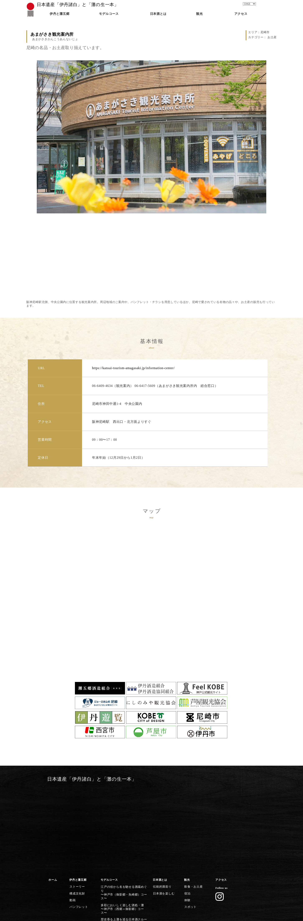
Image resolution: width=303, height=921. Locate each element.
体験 (187, 813)
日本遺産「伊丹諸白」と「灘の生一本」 (78, 4)
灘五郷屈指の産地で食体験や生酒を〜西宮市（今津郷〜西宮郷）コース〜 (125, 841)
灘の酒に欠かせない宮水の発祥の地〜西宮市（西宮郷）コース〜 (123, 831)
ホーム (52, 794)
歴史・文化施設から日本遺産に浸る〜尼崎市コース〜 (123, 859)
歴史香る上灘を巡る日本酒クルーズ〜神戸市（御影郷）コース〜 (123, 822)
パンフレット (77, 819)
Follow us (221, 802)
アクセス (221, 794)
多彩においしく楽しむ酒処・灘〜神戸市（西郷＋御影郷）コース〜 (123, 812)
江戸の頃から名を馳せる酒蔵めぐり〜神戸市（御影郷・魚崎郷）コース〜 (125, 803)
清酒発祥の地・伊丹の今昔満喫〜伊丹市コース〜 (121, 869)
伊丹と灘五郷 (77, 794)
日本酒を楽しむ (163, 807)
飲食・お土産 (192, 800)
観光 (187, 794)
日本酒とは (160, 794)
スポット (190, 819)
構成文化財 (76, 807)
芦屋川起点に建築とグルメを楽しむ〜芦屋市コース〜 (123, 850)
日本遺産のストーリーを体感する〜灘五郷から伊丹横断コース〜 (122, 878)
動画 (72, 813)
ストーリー (76, 800)
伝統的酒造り (161, 800)
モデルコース (109, 794)
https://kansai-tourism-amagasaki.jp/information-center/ (133, 368)
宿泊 (187, 807)
